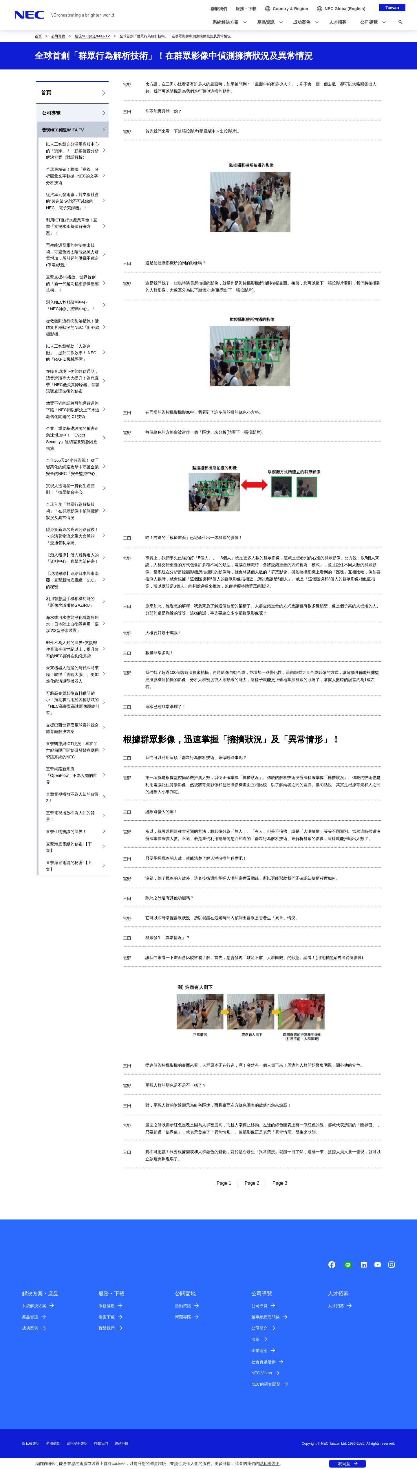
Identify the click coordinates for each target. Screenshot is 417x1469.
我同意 (344, 1463)
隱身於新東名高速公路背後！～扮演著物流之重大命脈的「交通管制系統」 (72, 536)
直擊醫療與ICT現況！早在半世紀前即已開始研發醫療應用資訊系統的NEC (72, 750)
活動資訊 (183, 1305)
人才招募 (336, 1305)
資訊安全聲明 (77, 1444)
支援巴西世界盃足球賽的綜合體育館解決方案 (72, 728)
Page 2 (252, 1183)
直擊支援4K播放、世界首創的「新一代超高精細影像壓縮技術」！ (72, 284)
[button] (228, 22)
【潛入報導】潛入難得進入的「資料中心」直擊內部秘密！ (72, 558)
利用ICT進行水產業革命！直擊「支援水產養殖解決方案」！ (71, 227)
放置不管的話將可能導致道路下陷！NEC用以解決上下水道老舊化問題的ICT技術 (72, 410)
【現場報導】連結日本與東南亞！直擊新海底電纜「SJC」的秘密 (72, 580)
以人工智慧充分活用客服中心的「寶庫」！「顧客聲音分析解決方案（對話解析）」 (72, 151)
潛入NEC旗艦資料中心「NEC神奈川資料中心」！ (70, 305)
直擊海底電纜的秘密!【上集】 (69, 866)
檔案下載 (106, 1317)
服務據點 (106, 1305)
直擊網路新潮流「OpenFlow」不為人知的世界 (71, 775)
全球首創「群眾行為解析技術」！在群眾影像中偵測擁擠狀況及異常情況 (72, 511)
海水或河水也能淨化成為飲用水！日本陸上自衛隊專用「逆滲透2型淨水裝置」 (72, 624)
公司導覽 (58, 36)
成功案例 (30, 1328)
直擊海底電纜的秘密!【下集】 (69, 847)
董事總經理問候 (265, 1317)
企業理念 (259, 1350)
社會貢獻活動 (263, 1362)
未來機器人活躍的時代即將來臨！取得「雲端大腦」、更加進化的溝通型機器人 (72, 674)
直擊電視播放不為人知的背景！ (70, 816)
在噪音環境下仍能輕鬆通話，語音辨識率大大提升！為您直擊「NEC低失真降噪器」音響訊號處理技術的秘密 (72, 381)
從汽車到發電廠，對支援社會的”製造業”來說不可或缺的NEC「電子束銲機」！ (72, 201)
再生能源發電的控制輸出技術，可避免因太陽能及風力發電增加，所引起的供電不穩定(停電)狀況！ (72, 255)
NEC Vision (261, 1373)
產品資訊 (30, 1317)
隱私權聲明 (269, 1463)
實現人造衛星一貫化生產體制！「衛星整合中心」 (70, 489)
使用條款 (53, 1444)
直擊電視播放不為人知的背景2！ (72, 797)
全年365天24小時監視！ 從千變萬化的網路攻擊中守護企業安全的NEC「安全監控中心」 (72, 467)
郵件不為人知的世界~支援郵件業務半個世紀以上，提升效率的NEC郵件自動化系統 (72, 649)
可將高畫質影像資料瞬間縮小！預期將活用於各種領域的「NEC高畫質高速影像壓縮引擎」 (72, 703)
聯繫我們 (106, 1328)
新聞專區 (183, 1317)
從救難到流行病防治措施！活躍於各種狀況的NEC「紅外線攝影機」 (72, 328)
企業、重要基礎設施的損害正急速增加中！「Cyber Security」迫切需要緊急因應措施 (72, 438)
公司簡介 (259, 1328)
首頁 (38, 36)
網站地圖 (122, 1444)
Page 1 (224, 1183)
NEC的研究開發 (265, 1384)
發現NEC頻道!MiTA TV (92, 36)
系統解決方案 (34, 1305)
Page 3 (279, 1183)
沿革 (255, 1339)
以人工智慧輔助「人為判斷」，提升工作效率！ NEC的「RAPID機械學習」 (71, 353)
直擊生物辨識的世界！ (66, 831)
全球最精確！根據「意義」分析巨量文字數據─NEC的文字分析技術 (72, 176)
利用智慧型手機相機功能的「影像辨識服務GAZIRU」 (70, 602)
